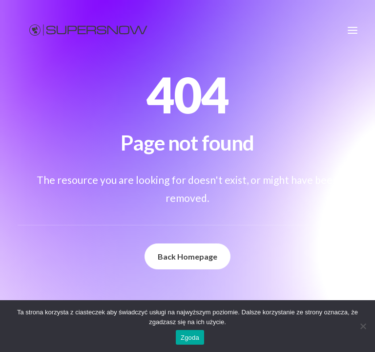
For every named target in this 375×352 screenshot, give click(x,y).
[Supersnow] (89, 30)
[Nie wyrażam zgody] (363, 326)
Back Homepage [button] (187, 256)
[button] (352, 30)
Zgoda (190, 337)
